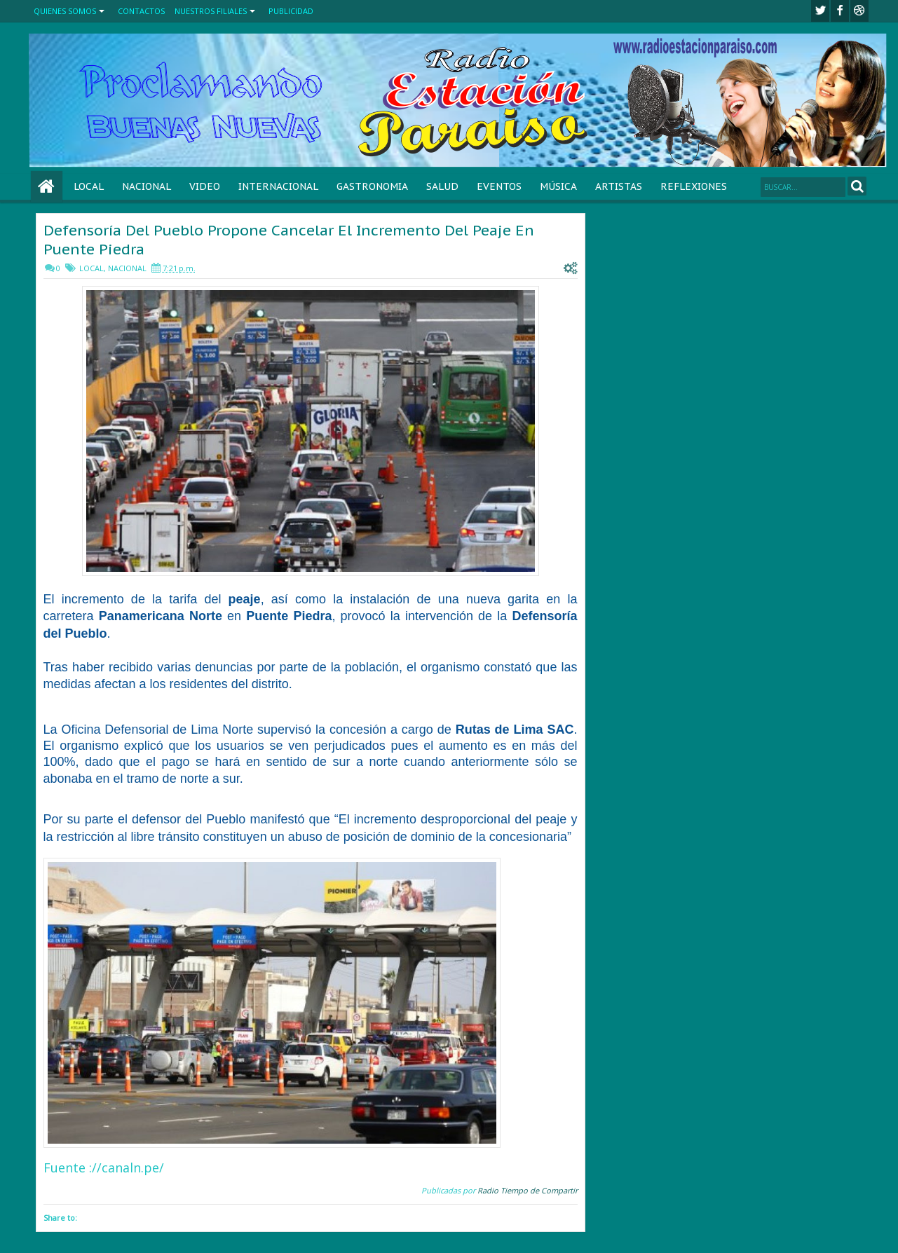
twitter (820, 11)
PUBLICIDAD (290, 11)
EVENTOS (499, 186)
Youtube (859, 11)
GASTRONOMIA (372, 186)
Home (46, 186)
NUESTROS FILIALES (211, 11)
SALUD (442, 186)
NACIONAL (146, 186)
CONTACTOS (141, 11)
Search (857, 186)
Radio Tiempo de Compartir (527, 1190)
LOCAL (89, 186)
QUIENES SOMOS (65, 11)
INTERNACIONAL (278, 186)
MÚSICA (558, 186)
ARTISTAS (618, 186)
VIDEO (204, 186)
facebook (840, 11)
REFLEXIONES (693, 186)
